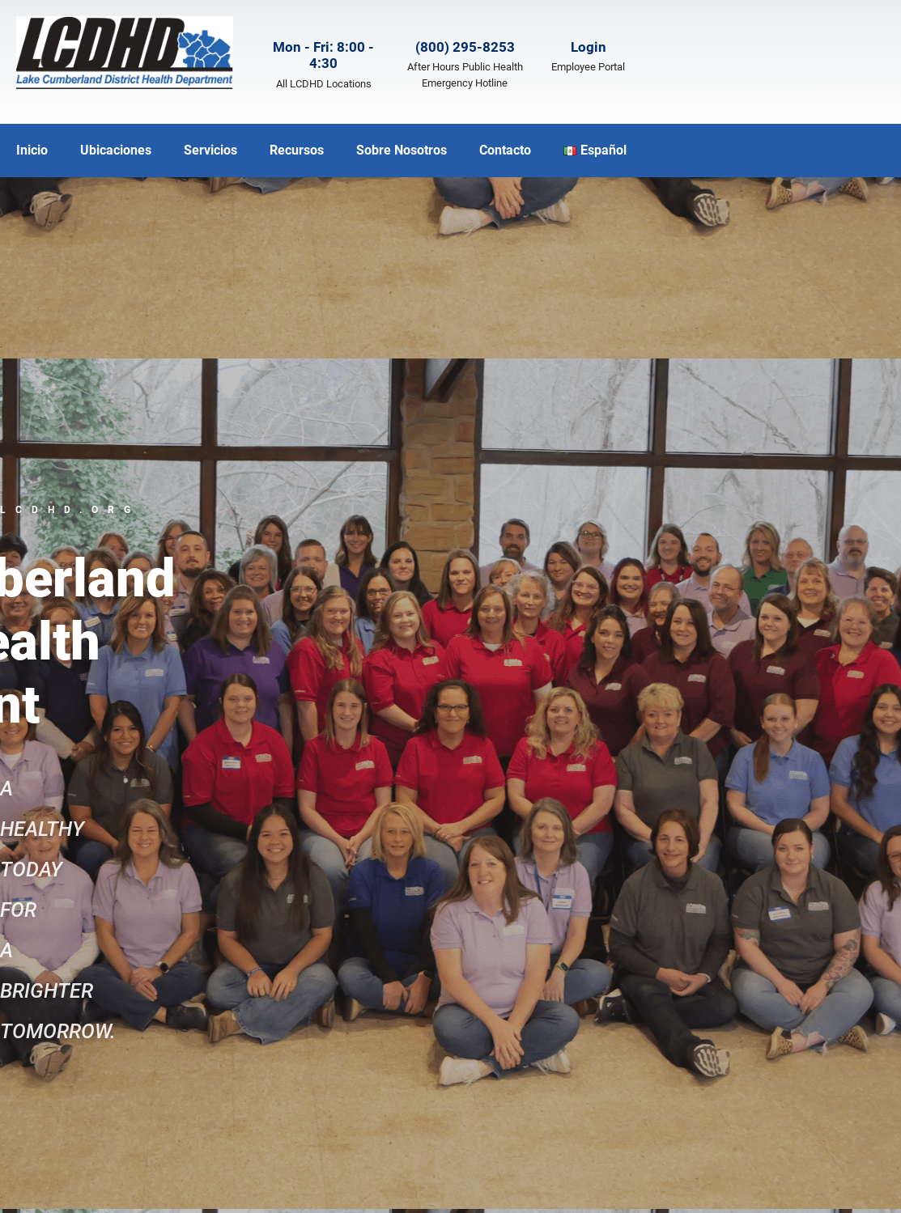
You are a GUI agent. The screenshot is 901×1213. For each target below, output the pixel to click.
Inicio (32, 150)
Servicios (210, 150)
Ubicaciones (115, 150)
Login (588, 47)
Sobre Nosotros (401, 150)
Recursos (297, 150)
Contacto (505, 150)
